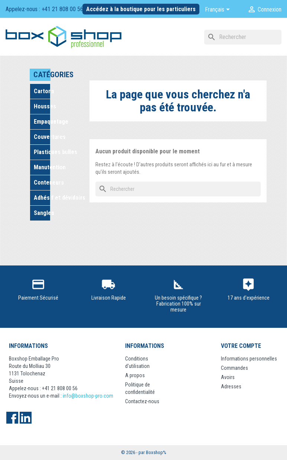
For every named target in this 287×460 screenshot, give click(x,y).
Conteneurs (42, 182)
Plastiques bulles (42, 152)
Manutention (42, 167)
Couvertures (42, 136)
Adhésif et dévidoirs (42, 197)
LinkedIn (26, 418)
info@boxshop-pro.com (88, 396)
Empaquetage (42, 121)
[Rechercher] (242, 37)
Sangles (42, 212)
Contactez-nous (142, 401)
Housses (42, 106)
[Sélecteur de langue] (218, 10)
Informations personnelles (249, 359)
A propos (135, 375)
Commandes (234, 368)
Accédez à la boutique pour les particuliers (141, 9)
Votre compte (241, 345)
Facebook (12, 418)
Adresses (231, 386)
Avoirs (228, 377)
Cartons (42, 91)
